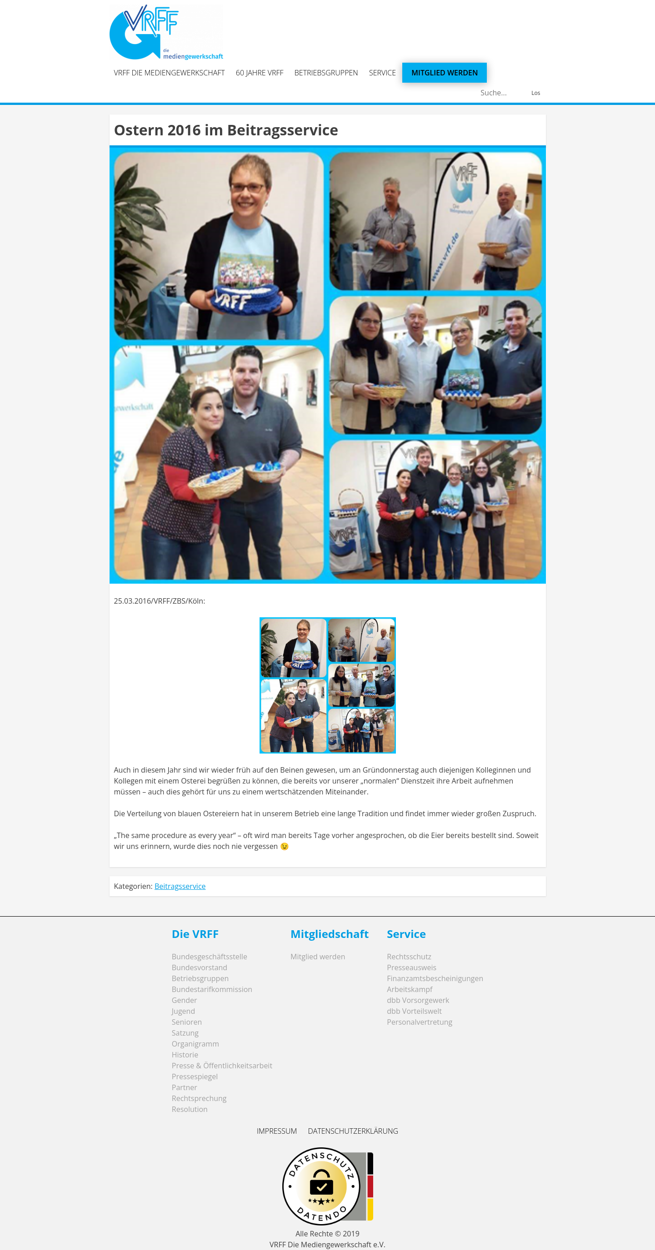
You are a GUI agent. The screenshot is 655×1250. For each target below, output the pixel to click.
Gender (184, 1000)
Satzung (185, 1033)
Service (382, 73)
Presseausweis (411, 967)
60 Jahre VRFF (260, 73)
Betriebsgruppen (326, 73)
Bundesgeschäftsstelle (209, 957)
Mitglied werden (444, 73)
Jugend (183, 1011)
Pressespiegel (195, 1076)
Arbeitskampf (409, 989)
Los (535, 93)
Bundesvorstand (199, 967)
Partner (184, 1087)
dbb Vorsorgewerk (418, 1000)
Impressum (277, 1131)
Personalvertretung (419, 1022)
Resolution (190, 1109)
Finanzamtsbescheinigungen (435, 978)
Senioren (187, 1022)
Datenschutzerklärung (353, 1131)
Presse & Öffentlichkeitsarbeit (222, 1066)
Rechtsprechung (199, 1098)
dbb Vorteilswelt (414, 1011)
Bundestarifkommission (212, 989)
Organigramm (195, 1044)
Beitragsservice (180, 886)
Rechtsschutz (409, 957)
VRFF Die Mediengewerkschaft (169, 73)
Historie (185, 1055)
